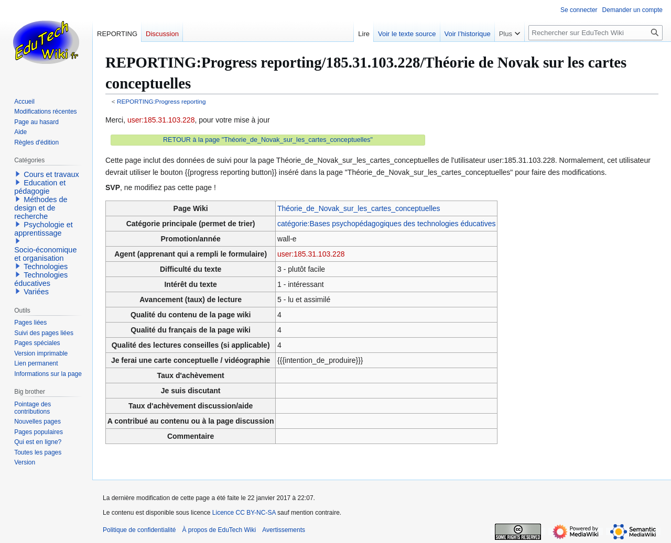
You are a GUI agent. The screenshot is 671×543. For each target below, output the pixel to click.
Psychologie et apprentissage (43, 228)
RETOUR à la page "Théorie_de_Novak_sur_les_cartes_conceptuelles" (268, 139)
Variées (36, 291)
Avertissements (283, 530)
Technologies (46, 266)
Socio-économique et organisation (45, 254)
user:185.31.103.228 (160, 120)
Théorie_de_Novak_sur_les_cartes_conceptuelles (358, 208)
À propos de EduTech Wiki (219, 530)
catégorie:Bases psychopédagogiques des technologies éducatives (386, 223)
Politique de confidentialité (139, 530)
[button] (17, 174)
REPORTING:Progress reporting (161, 101)
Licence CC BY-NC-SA (244, 512)
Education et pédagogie (40, 187)
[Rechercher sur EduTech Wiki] (595, 32)
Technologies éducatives (41, 279)
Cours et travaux (51, 174)
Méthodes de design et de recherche (40, 207)
